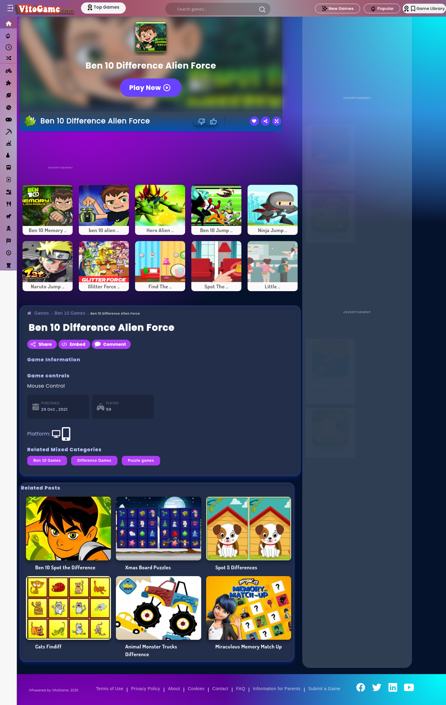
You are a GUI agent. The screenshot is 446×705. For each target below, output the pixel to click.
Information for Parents (276, 688)
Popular (368, 8)
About (174, 688)
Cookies (196, 688)
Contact (220, 688)
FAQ (240, 688)
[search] (217, 9)
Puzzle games (141, 460)
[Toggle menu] (10, 8)
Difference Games (94, 460)
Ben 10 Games (70, 313)
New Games (323, 8)
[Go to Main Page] (51, 8)
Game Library (419, 8)
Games (41, 313)
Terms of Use (109, 688)
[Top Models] (117, 7)
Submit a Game (324, 688)
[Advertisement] (160, 148)
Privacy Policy (145, 688)
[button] (262, 9)
